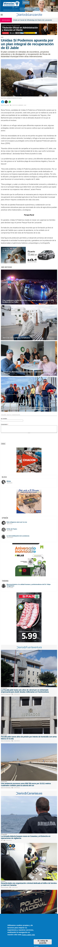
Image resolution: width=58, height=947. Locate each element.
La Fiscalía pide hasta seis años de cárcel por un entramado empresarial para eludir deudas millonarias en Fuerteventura (25, 691)
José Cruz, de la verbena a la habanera (16, 338)
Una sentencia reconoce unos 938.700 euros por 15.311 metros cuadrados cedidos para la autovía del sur (26, 784)
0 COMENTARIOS (14, 105)
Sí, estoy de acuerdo (43, 942)
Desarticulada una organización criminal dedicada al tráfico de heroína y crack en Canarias (29, 884)
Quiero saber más (28, 935)
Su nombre (4, 418)
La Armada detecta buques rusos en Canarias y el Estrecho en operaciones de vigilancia (25, 837)
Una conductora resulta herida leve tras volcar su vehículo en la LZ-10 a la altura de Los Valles (28, 301)
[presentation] (13, 438)
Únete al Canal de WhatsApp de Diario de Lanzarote (32, 20)
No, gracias (36, 946)
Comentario (4, 424)
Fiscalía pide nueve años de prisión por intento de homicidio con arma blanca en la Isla (29, 738)
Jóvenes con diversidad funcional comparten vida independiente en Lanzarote (26, 372)
